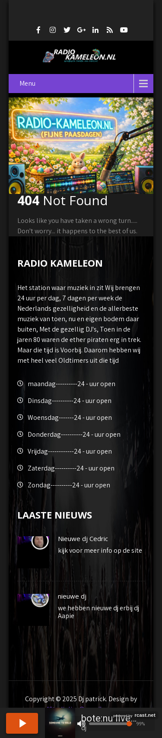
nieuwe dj (72, 596)
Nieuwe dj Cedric (83, 538)
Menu (27, 83)
